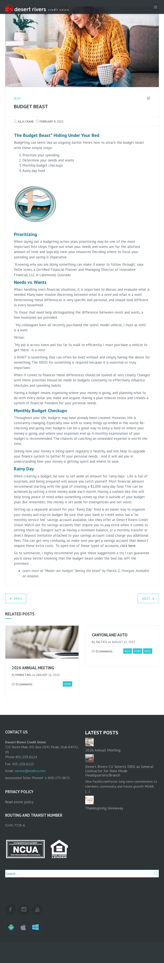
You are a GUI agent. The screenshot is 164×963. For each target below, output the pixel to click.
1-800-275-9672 (57, 778)
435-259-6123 (23, 764)
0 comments (22, 684)
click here (127, 545)
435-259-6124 (26, 757)
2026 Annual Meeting (33, 667)
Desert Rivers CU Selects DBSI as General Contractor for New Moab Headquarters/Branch (119, 771)
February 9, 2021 (52, 121)
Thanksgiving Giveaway (104, 808)
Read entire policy (19, 802)
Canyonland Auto (109, 634)
